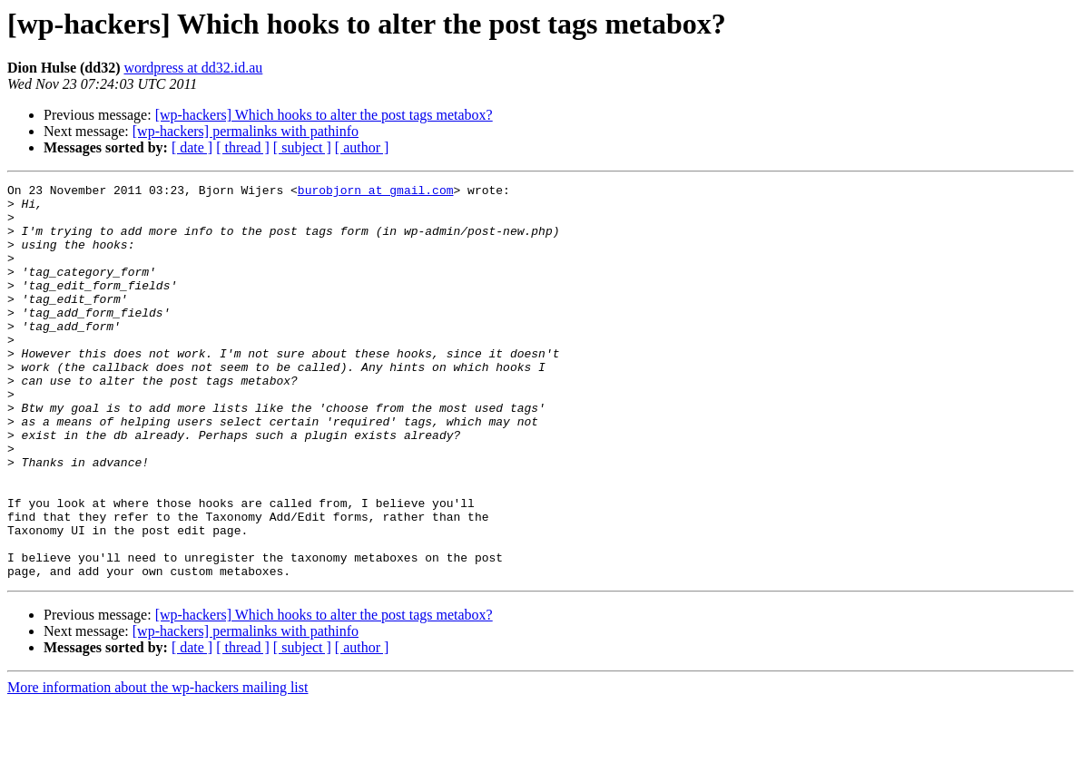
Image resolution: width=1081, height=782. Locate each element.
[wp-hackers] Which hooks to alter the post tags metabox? (324, 114)
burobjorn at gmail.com (376, 192)
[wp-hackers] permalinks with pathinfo (246, 131)
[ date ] (192, 147)
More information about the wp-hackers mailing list (157, 766)
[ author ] (362, 147)
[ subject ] (302, 147)
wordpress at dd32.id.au (192, 67)
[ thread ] (243, 147)
